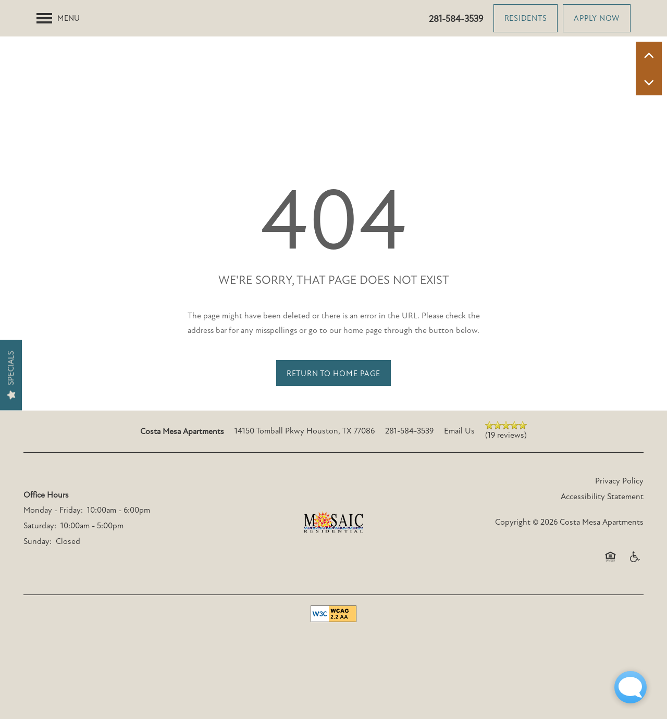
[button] (525, 18)
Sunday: (37, 586)
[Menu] (58, 18)
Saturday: (39, 571)
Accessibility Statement (602, 541)
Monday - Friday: (53, 555)
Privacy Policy (619, 526)
